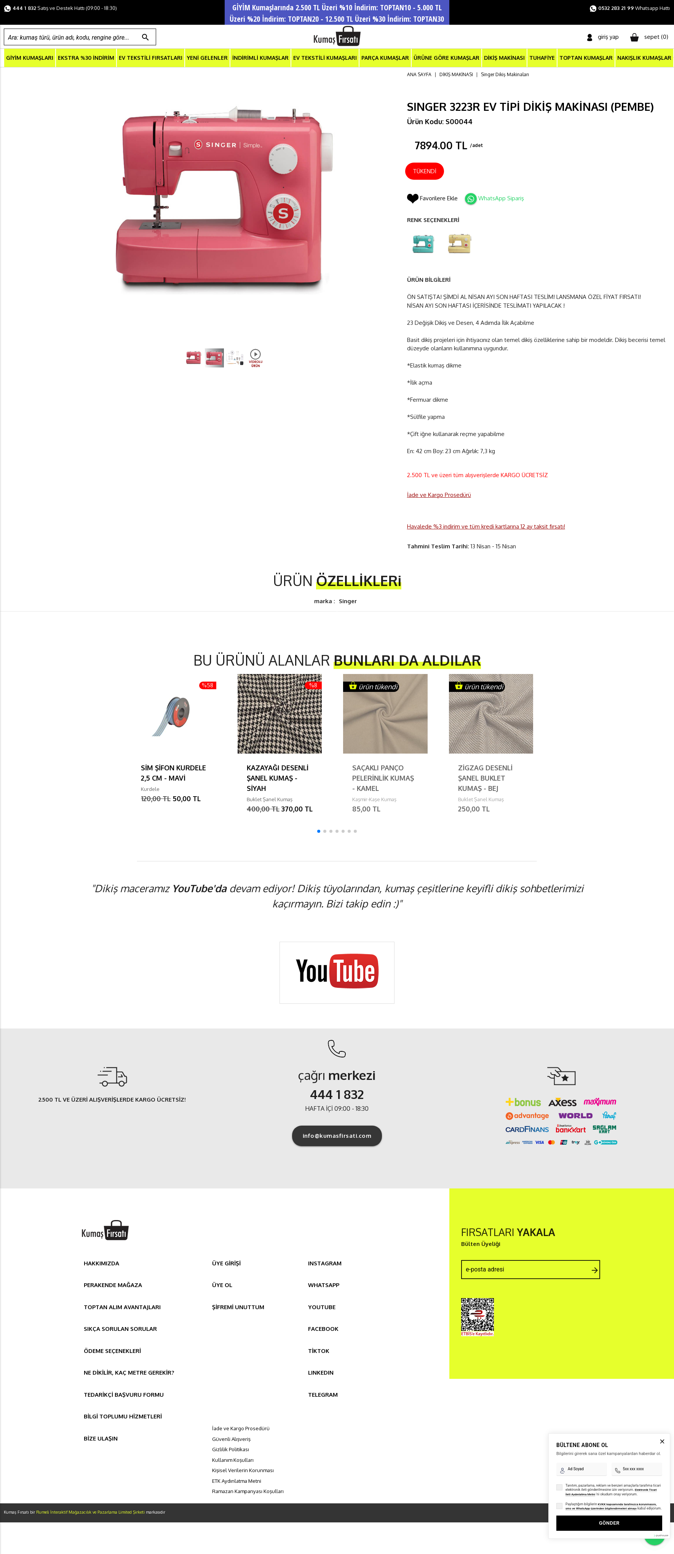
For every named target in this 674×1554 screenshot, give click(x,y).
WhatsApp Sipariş (501, 199)
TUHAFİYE (542, 58)
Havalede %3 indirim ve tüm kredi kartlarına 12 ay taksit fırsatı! (486, 526)
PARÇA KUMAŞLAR (385, 58)
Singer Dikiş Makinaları (505, 75)
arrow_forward (594, 1270)
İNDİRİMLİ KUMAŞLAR (260, 58)
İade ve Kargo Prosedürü (439, 495)
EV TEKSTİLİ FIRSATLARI (150, 58)
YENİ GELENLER (207, 58)
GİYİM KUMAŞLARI (29, 58)
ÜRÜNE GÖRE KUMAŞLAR (446, 58)
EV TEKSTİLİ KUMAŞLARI (325, 58)
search (145, 37)
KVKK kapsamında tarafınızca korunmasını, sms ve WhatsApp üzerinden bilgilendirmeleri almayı (610, 1484)
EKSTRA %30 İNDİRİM (86, 58)
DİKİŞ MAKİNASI (504, 58)
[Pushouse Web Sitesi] (660, 1512)
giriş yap (603, 37)
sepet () (649, 37)
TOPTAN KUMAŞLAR (586, 58)
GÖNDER (609, 1500)
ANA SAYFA (419, 75)
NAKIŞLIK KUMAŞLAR (644, 58)
